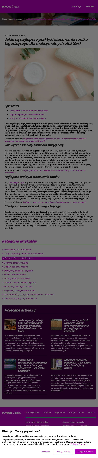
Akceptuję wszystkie (85, 452)
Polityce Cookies (78, 444)
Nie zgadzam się (63, 452)
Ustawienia (45, 452)
